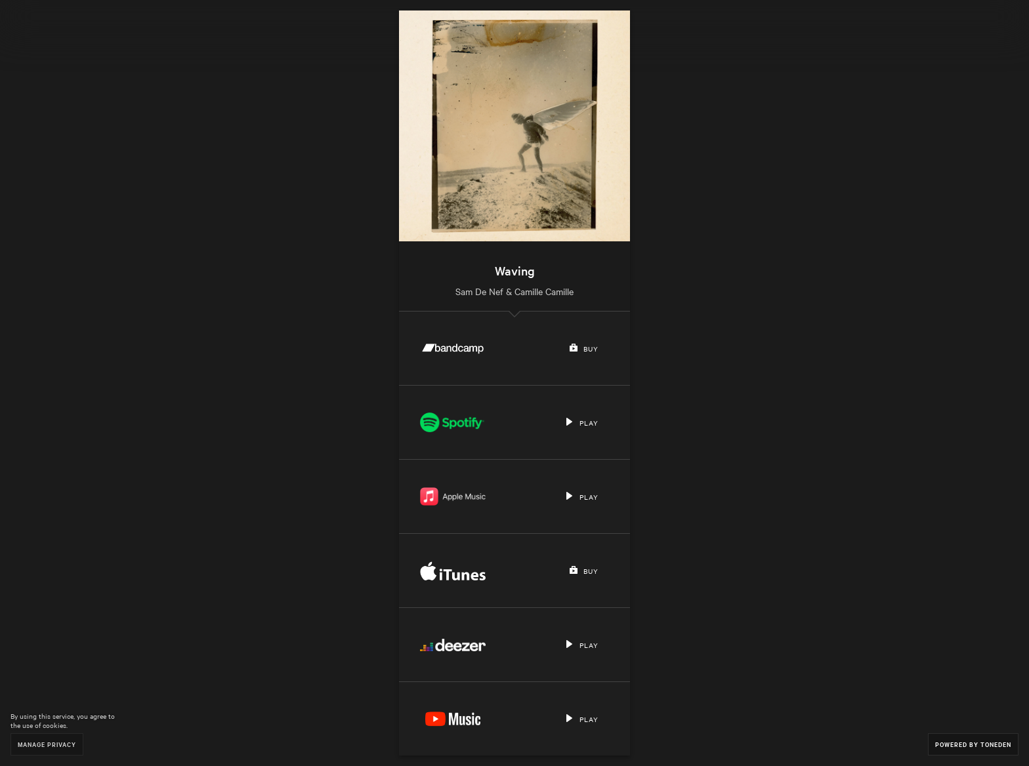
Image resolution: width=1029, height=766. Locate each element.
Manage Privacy (47, 744)
